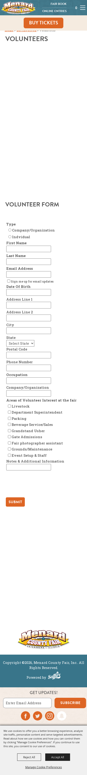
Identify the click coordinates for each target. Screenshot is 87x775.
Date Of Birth (18, 286)
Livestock (21, 406)
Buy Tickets (43, 22)
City (10, 324)
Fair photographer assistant (37, 443)
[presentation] (40, 485)
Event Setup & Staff (29, 455)
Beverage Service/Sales (32, 424)
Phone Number (19, 362)
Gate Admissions (27, 436)
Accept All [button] (57, 757)
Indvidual (21, 237)
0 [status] (76, 8)
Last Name (16, 255)
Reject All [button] (29, 757)
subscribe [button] (70, 703)
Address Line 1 (19, 299)
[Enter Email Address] (27, 703)
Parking (19, 418)
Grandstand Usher (28, 430)
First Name (16, 243)
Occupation (17, 374)
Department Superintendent (37, 412)
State (11, 337)
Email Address (19, 268)
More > (43, 620)
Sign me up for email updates (32, 281)
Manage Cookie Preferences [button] (43, 767)
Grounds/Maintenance (32, 449)
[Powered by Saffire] (54, 676)
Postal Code (16, 349)
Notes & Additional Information (35, 461)
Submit (15, 502)
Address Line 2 (19, 312)
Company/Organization (33, 230)
